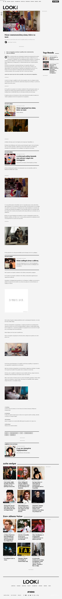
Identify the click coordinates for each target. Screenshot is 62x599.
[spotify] (32, 595)
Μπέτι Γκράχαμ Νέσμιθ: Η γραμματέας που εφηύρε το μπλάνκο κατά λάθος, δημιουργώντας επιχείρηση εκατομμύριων (54, 68)
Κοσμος (5, 531)
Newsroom (5, 480)
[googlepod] (36, 595)
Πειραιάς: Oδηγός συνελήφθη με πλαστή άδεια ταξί (23, 560)
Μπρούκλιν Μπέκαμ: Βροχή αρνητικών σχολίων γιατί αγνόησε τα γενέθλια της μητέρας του (38, 508)
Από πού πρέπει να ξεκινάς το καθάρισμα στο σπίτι (54, 58)
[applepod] (34, 595)
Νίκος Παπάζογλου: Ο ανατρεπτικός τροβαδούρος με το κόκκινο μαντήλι (38, 537)
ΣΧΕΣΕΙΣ (36, 1)
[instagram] (26, 595)
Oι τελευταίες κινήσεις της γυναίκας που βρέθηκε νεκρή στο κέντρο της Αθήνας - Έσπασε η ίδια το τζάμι (38, 562)
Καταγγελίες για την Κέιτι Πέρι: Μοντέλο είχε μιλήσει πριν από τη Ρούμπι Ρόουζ (9, 508)
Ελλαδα (6, 268)
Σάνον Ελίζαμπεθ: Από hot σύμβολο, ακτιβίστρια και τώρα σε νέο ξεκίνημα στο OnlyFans (23, 485)
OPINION (32, 1)
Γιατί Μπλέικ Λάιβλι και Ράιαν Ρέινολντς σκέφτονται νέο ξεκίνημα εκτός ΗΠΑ (9, 484)
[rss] (38, 595)
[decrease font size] (1, 12)
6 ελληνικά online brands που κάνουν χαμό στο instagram (26, 158)
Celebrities (6, 502)
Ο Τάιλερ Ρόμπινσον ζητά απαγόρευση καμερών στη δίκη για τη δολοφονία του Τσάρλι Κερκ (9, 537)
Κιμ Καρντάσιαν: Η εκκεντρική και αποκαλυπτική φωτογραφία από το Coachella (37, 485)
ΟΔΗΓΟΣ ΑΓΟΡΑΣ (6, 595)
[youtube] (30, 595)
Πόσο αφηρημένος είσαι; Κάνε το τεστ (26, 109)
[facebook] (24, 595)
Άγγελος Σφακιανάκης (35, 533)
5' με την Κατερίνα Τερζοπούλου (24, 449)
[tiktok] (28, 595)
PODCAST (19, 595)
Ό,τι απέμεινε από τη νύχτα (9, 559)
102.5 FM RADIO (13, 595)
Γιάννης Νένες (19, 446)
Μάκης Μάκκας (6, 556)
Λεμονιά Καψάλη (52, 63)
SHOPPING (28, 1)
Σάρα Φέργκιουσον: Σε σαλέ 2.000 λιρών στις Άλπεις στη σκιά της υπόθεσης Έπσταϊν (23, 508)
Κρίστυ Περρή (10, 42)
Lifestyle (5, 30)
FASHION (8, 1)
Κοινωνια (34, 555)
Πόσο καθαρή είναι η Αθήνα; (28, 261)
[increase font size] (1, 14)
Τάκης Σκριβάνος (19, 258)
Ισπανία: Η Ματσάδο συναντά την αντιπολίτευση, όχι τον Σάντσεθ (23, 537)
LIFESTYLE (23, 1)
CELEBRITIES (17, 1)
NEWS (40, 1)
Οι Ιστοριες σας (7, 555)
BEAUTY (12, 1)
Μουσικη (33, 531)
